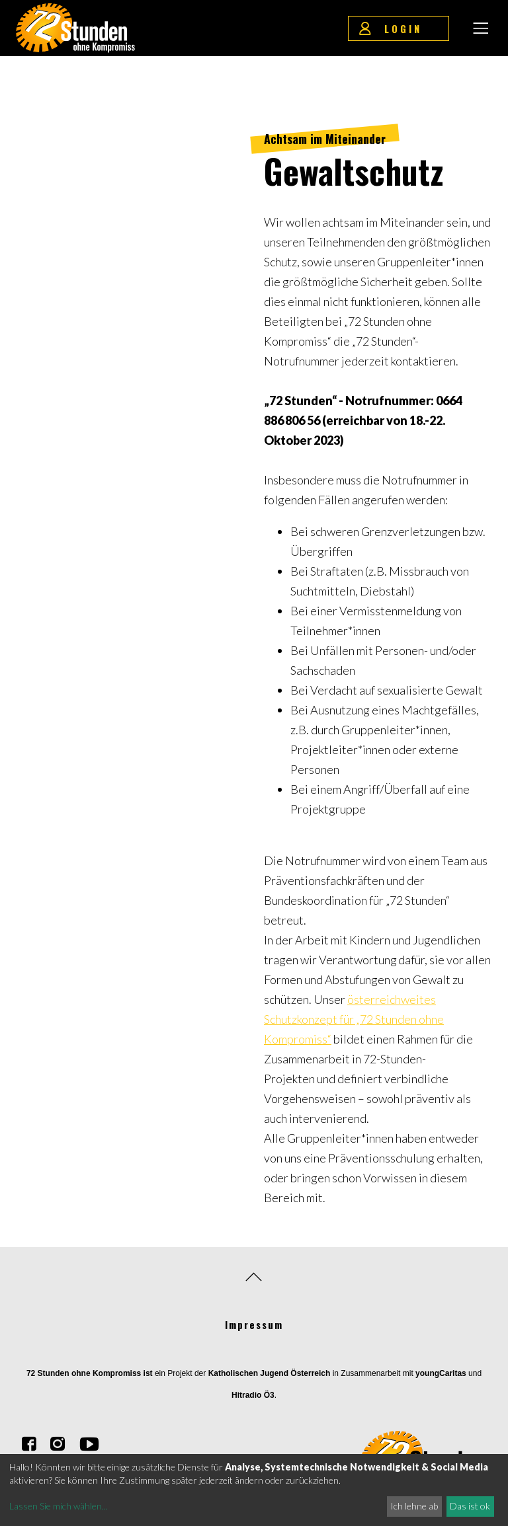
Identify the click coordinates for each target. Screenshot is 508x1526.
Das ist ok (470, 1505)
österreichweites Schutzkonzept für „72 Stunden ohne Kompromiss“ (354, 1019)
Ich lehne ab (414, 1505)
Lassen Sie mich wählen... (58, 1505)
